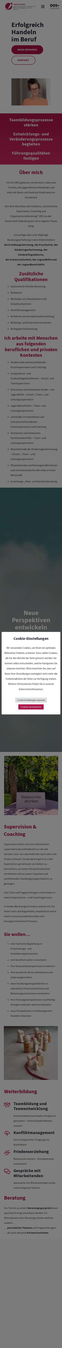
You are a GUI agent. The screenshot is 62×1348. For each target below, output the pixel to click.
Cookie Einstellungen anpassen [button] (31, 700)
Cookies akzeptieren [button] (31, 706)
